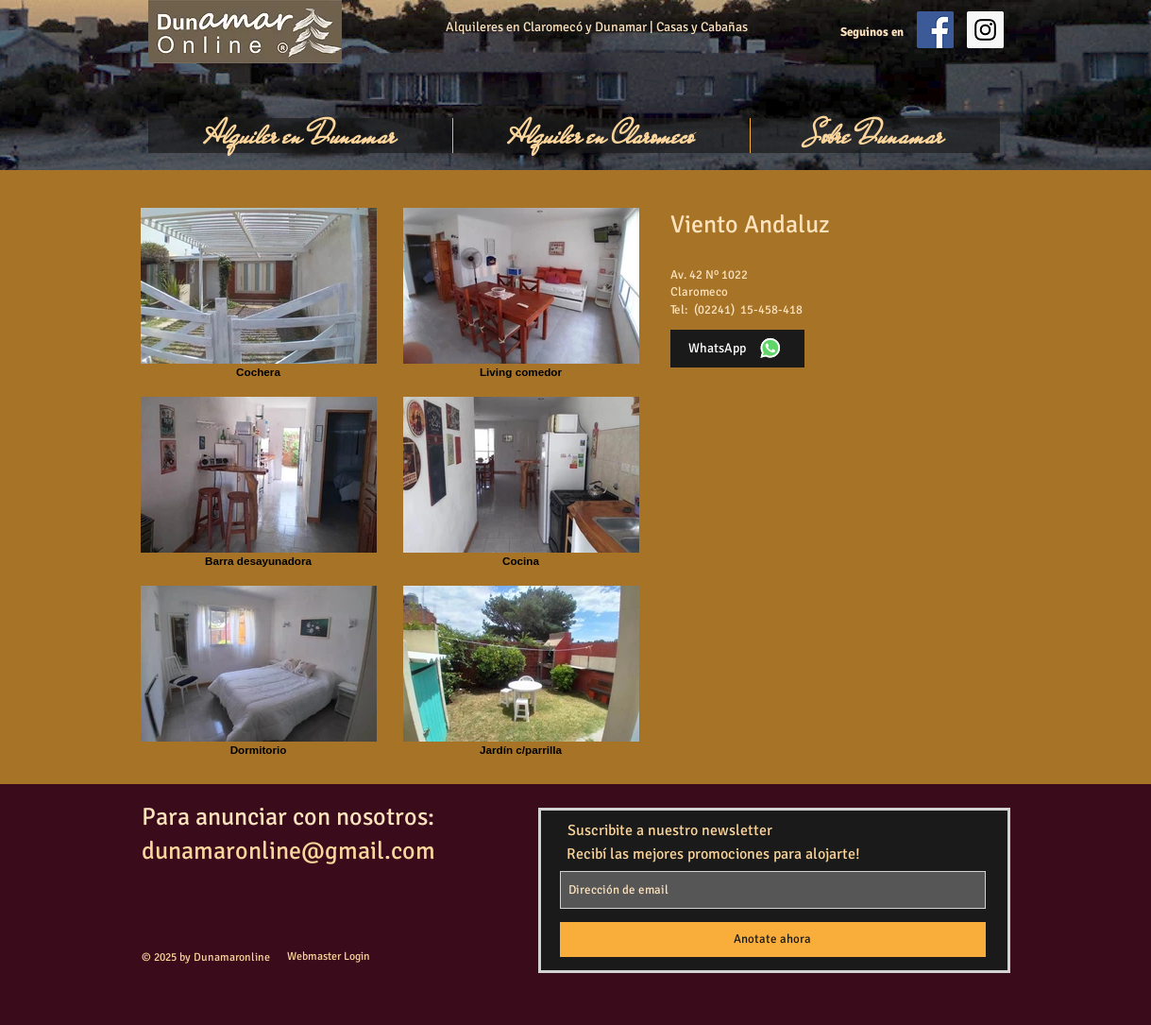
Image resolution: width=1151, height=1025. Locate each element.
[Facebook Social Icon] (935, 29)
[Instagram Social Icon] (985, 29)
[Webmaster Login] (329, 957)
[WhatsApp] (737, 348)
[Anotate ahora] (773, 939)
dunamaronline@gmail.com (288, 851)
